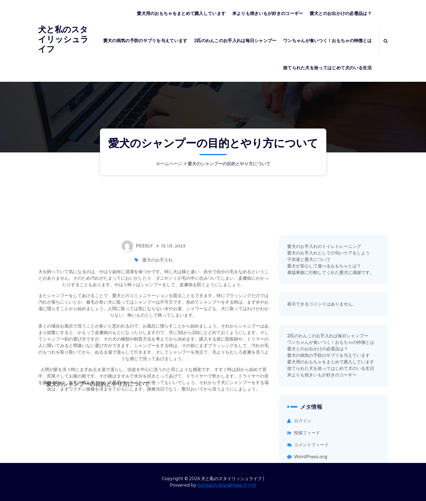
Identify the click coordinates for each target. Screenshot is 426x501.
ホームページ (169, 163)
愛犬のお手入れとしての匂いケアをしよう (328, 326)
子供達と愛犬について (309, 333)
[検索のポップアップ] (385, 40)
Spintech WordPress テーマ (227, 485)
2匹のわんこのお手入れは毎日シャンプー (235, 40)
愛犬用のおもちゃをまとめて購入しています (181, 13)
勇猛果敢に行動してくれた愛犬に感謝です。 (330, 346)
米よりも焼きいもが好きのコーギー (267, 13)
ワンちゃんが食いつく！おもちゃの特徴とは (327, 40)
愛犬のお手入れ (157, 333)
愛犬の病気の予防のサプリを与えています (145, 40)
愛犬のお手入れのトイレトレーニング (324, 319)
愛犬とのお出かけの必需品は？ (341, 13)
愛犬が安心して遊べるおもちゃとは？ (324, 339)
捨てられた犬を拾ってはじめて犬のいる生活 (327, 67)
